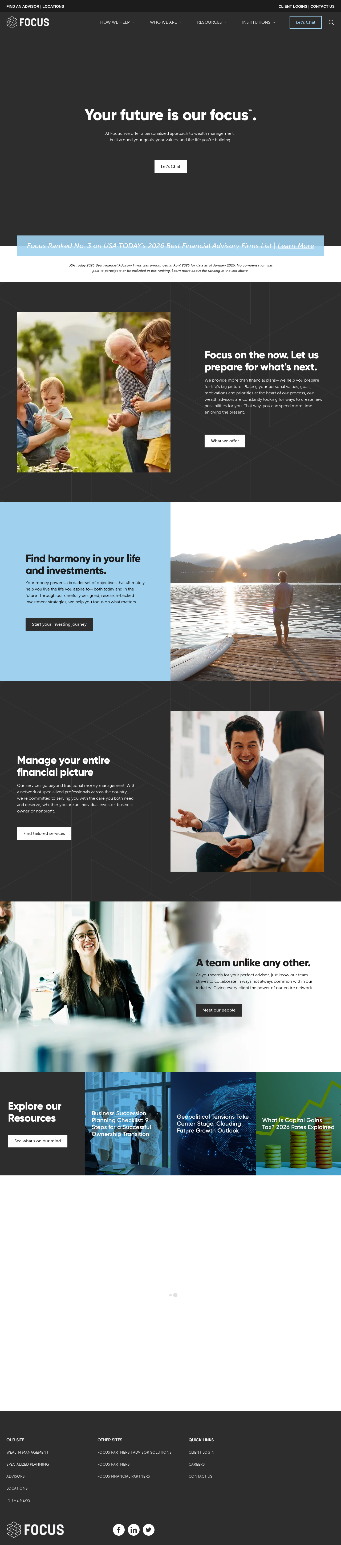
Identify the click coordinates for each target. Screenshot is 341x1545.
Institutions (259, 24)
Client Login (201, 1452)
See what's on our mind (37, 1140)
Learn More (296, 246)
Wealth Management (27, 1452)
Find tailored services (44, 833)
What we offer (225, 440)
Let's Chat (305, 22)
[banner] (36, 22)
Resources (212, 24)
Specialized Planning (27, 1464)
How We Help (117, 24)
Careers (197, 1464)
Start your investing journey (59, 624)
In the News (18, 1500)
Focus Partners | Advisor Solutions (135, 1452)
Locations (17, 1488)
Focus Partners (114, 1464)
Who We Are (166, 24)
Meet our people (219, 1010)
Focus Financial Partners (124, 1476)
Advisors (15, 1476)
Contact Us (200, 1476)
